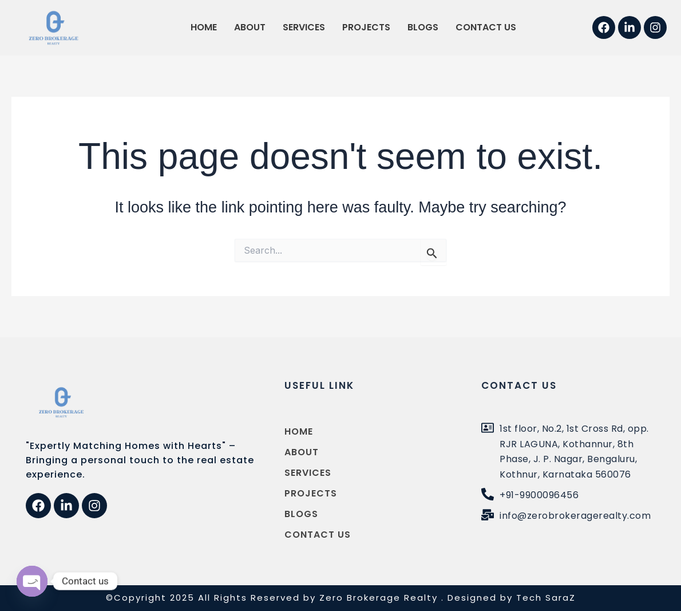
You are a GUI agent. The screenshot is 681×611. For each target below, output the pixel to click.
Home (204, 27)
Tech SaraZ (546, 598)
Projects (366, 27)
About (250, 27)
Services (304, 27)
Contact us (486, 27)
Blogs (422, 27)
